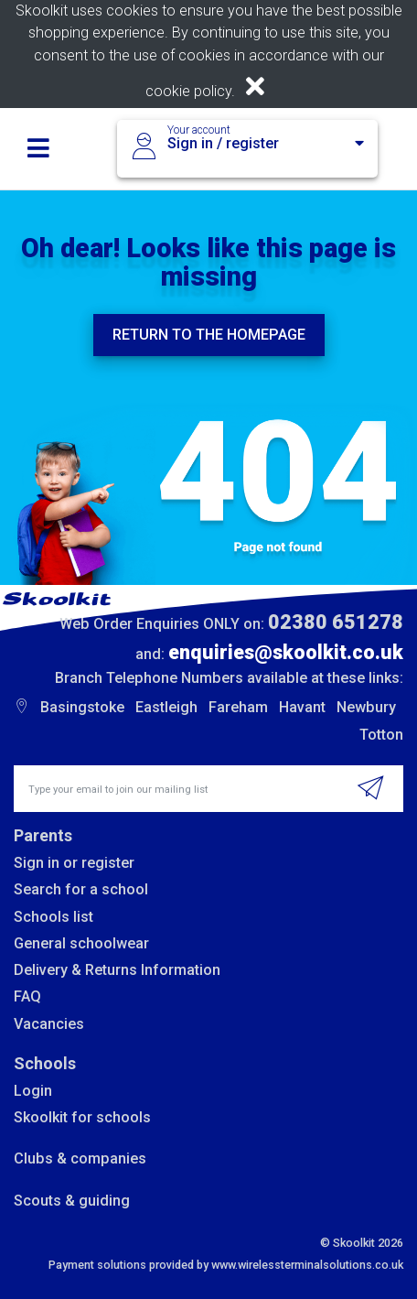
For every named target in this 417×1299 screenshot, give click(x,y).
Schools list (53, 917)
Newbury (366, 707)
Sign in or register (74, 862)
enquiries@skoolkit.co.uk (285, 652)
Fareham (238, 707)
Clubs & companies (80, 1158)
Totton (381, 734)
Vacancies (49, 1024)
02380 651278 (335, 622)
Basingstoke (82, 707)
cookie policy (188, 91)
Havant (302, 707)
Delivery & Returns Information (117, 970)
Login (33, 1090)
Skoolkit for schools (82, 1117)
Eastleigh (166, 707)
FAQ (27, 996)
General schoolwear (81, 943)
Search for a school (81, 889)
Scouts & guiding (72, 1200)
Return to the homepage (208, 334)
